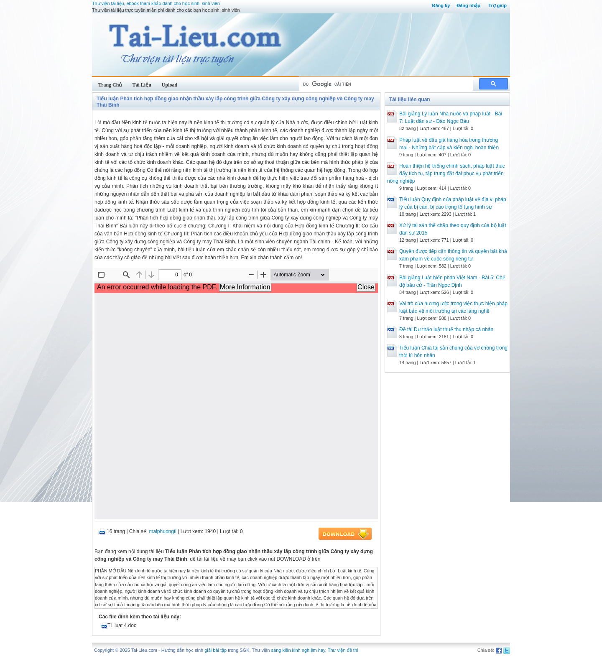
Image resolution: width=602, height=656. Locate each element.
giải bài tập (215, 650)
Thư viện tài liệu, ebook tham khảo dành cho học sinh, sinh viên (156, 3)
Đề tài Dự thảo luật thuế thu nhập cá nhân (446, 329)
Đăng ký (441, 5)
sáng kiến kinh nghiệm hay (298, 650)
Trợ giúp (497, 5)
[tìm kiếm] (385, 84)
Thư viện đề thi (343, 650)
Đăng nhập (468, 5)
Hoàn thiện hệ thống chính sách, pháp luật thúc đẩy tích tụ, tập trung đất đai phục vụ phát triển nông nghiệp (446, 173)
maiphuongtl (162, 531)
